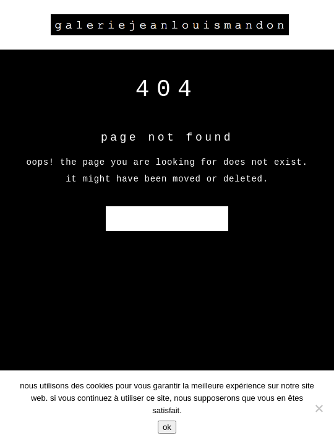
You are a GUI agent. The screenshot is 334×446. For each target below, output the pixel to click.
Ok (167, 427)
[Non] (318, 408)
